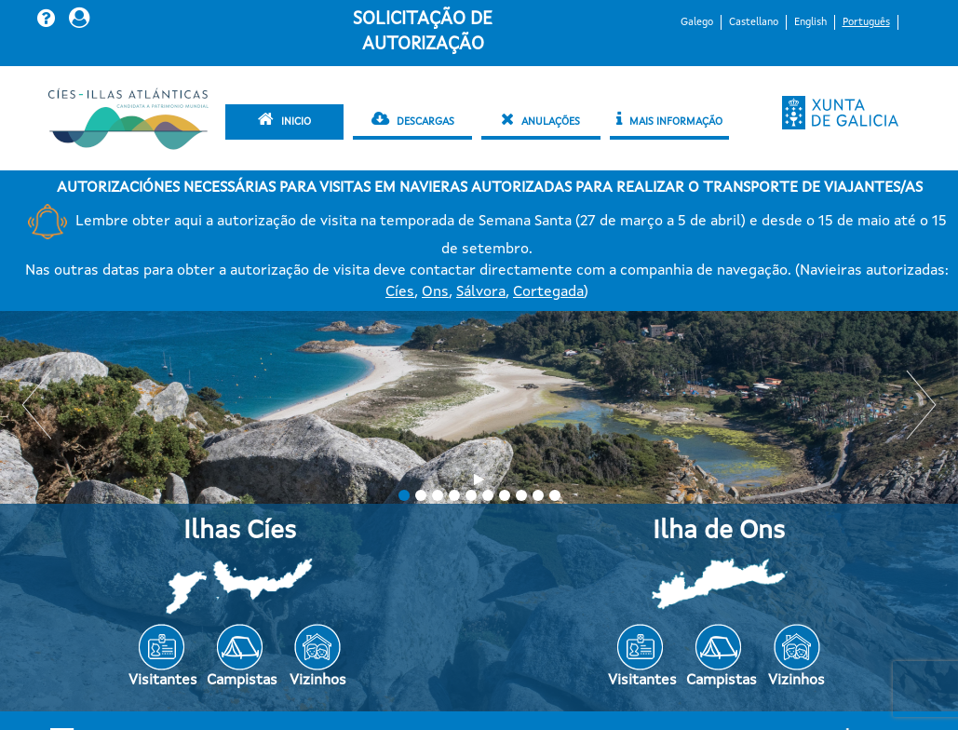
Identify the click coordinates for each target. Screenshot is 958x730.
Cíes (399, 292)
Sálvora (481, 292)
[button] (48, 17)
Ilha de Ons (719, 532)
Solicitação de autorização (422, 32)
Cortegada (548, 292)
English (810, 22)
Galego (697, 22)
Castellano (753, 22)
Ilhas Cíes (239, 532)
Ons (435, 292)
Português (866, 22)
